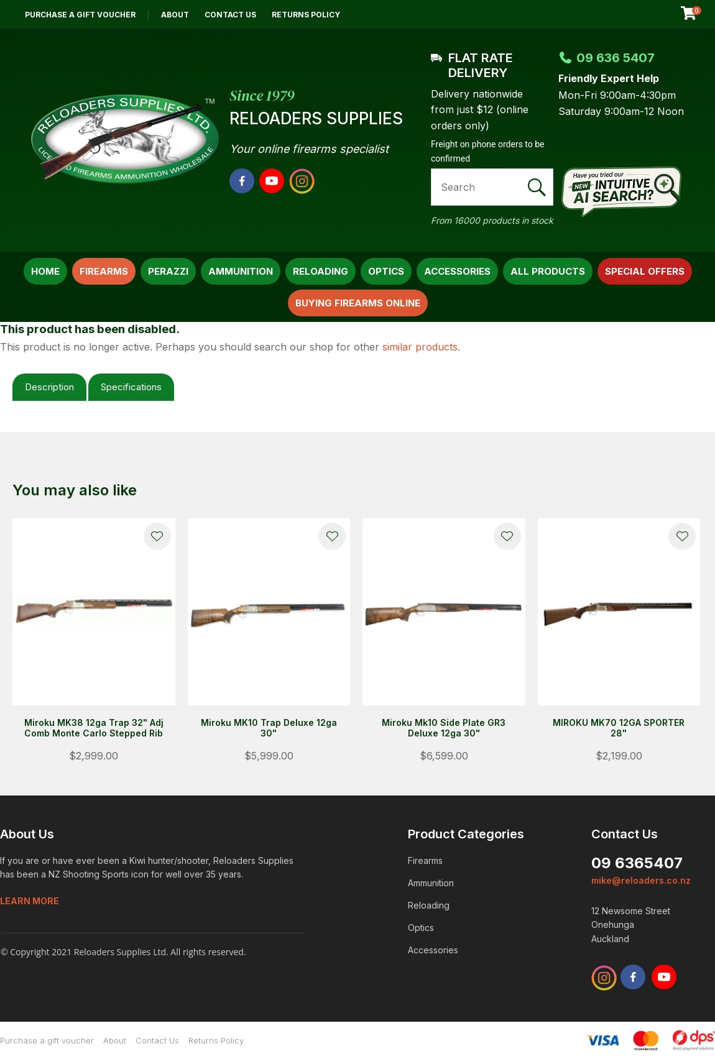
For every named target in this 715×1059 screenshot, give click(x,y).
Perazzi (168, 271)
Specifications (131, 387)
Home (45, 271)
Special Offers (645, 271)
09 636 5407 (606, 57)
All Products (547, 271)
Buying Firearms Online (357, 303)
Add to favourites (157, 536)
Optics (386, 271)
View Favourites (658, 14)
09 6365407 (637, 863)
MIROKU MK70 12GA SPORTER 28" (619, 727)
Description (49, 387)
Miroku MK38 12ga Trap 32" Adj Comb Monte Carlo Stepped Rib (94, 727)
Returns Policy (306, 14)
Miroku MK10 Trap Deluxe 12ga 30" (269, 727)
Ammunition (240, 271)
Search (538, 187)
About (175, 14)
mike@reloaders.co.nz (641, 880)
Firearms (104, 271)
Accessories (457, 271)
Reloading (320, 271)
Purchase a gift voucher (80, 14)
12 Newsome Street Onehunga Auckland (630, 924)
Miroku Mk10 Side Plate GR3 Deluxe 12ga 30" (443, 727)
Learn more (29, 901)
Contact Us (230, 14)
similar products (420, 347)
